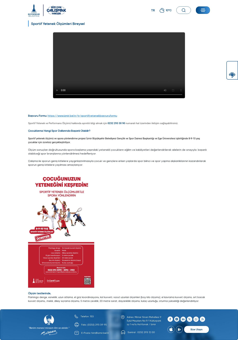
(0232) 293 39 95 (97, 324)
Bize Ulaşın (196, 329)
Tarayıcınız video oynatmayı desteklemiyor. (119, 65)
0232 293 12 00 (146, 332)
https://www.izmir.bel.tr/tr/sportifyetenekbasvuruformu (82, 115)
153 (92, 316)
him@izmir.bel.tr (100, 332)
